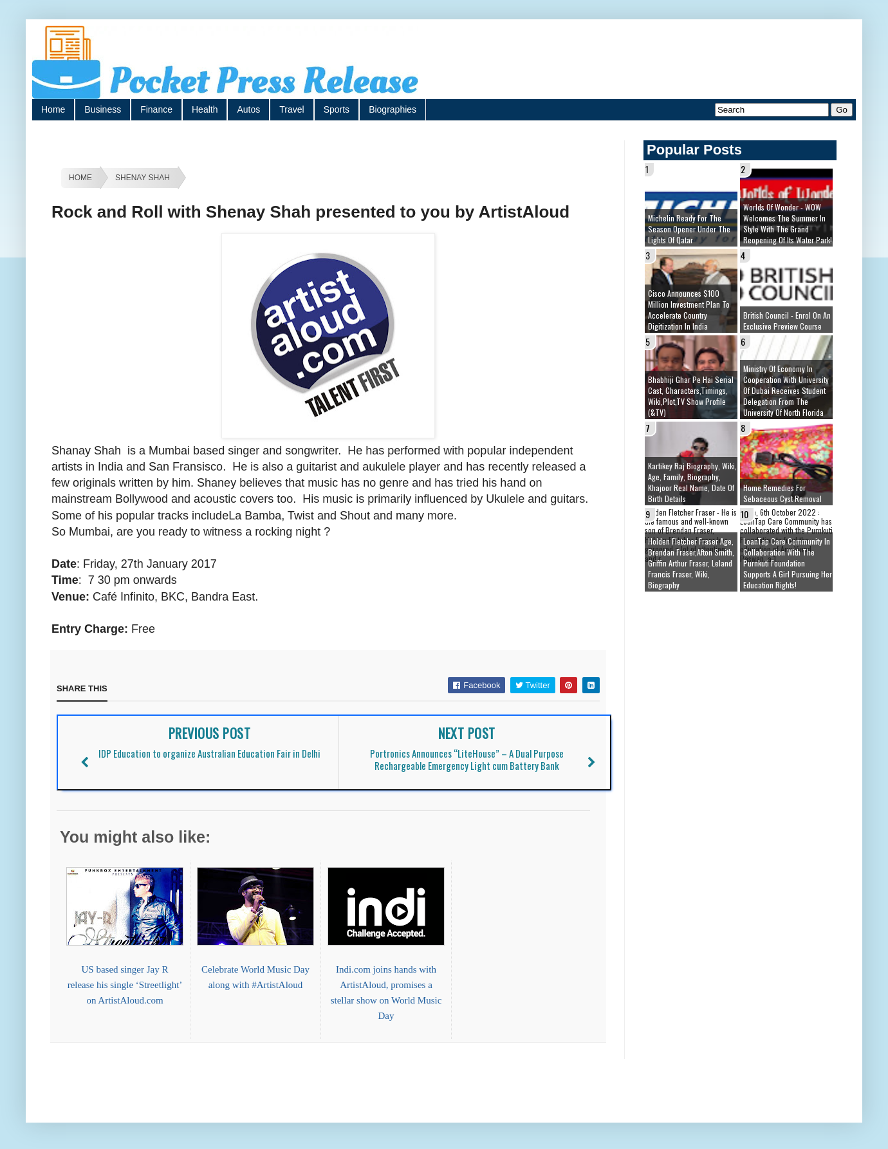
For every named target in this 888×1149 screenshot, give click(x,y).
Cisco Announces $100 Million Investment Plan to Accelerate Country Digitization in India (689, 310)
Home (53, 109)
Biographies (392, 109)
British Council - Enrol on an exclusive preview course (787, 321)
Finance (156, 109)
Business (102, 109)
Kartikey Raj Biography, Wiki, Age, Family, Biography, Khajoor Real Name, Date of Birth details (692, 482)
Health (204, 109)
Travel (291, 109)
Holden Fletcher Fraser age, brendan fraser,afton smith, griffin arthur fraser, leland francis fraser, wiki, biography (691, 563)
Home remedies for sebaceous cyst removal (782, 493)
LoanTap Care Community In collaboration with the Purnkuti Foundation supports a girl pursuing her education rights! (787, 563)
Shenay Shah (142, 177)
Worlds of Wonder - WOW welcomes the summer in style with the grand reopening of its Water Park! (787, 223)
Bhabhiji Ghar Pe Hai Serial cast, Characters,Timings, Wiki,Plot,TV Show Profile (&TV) (691, 396)
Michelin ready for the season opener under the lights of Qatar (689, 228)
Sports (336, 109)
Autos (248, 109)
